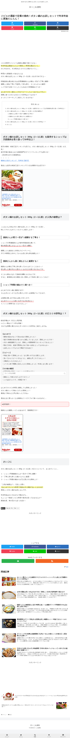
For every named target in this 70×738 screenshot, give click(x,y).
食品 (4, 511)
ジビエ (17, 511)
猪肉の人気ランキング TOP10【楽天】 (15, 164)
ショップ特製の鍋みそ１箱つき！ (18, 122)
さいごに (8, 128)
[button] (65, 376)
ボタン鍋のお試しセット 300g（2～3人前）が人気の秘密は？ (25, 114)
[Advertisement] (35, 530)
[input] (35, 376)
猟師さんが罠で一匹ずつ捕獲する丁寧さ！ (21, 116)
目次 (32, 104)
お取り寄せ (10, 511)
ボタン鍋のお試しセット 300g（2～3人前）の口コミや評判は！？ (26, 125)
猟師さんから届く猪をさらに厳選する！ (20, 119)
